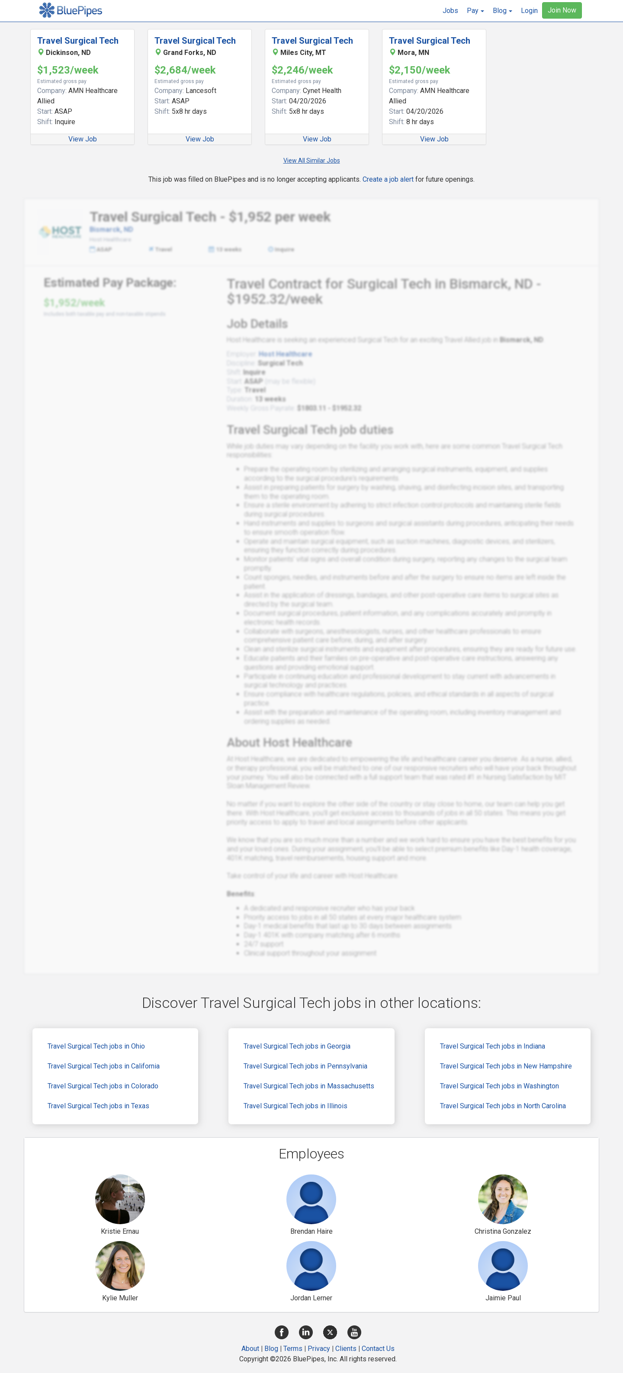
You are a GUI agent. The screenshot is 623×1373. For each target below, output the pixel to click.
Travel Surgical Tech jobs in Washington (499, 1086)
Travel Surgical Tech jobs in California (104, 1066)
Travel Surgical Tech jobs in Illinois (295, 1106)
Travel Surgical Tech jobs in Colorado (103, 1086)
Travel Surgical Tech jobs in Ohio (96, 1046)
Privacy (319, 1348)
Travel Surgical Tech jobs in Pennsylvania (305, 1066)
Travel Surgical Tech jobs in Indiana (492, 1046)
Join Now (562, 10)
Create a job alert (388, 179)
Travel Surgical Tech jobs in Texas (98, 1106)
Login (529, 10)
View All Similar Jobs (311, 160)
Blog (271, 1348)
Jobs (450, 10)
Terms (292, 1348)
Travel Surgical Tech (78, 40)
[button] (475, 11)
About (250, 1348)
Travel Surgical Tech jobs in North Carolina (503, 1106)
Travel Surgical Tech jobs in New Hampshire (506, 1066)
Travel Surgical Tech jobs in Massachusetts (309, 1086)
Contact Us (378, 1348)
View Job (82, 139)
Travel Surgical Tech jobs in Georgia (297, 1046)
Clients (345, 1348)
